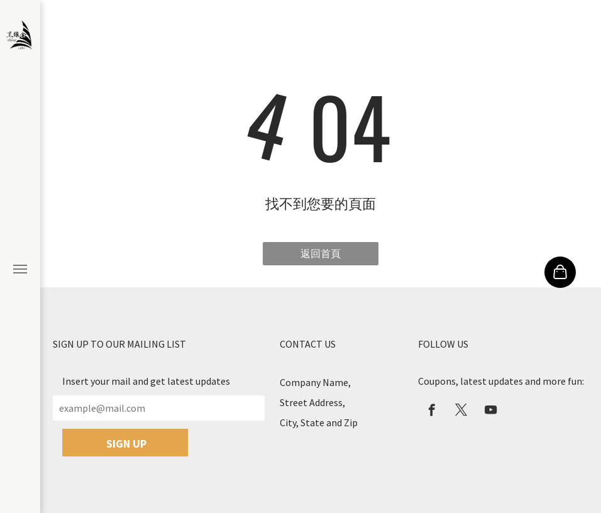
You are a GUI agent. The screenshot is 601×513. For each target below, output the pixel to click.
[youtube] (491, 411)
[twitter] (461, 411)
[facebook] (431, 411)
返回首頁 (320, 253)
